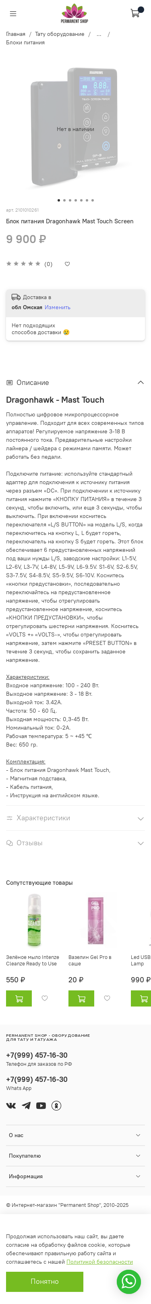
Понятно (45, 1281)
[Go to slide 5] (81, 200)
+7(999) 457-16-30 (37, 1055)
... (99, 34)
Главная (15, 33)
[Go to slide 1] (59, 200)
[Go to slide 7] (92, 200)
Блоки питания (25, 42)
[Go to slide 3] (70, 200)
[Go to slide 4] (75, 200)
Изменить (57, 307)
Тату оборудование (60, 33)
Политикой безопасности (99, 1261)
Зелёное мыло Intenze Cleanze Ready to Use (32, 960)
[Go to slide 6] (87, 200)
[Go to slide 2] (64, 200)
